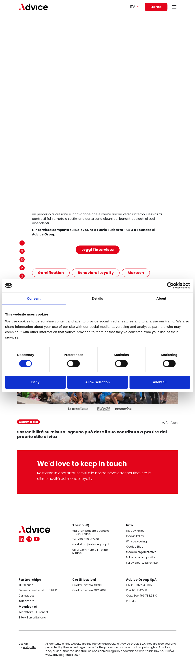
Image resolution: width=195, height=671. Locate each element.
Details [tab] (97, 298)
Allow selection (97, 382)
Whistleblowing (136, 541)
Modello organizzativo (141, 552)
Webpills (29, 647)
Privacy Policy (135, 531)
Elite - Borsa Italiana (32, 617)
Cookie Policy (135, 536)
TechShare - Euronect (33, 612)
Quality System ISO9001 (88, 585)
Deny (35, 382)
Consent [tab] (34, 298)
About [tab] (161, 298)
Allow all (160, 382)
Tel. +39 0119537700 (85, 539)
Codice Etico (134, 546)
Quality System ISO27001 (89, 590)
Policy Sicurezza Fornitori (142, 563)
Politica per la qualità (140, 557)
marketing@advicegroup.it (90, 544)
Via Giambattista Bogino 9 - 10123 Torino (90, 532)
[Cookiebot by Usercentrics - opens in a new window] (170, 285)
